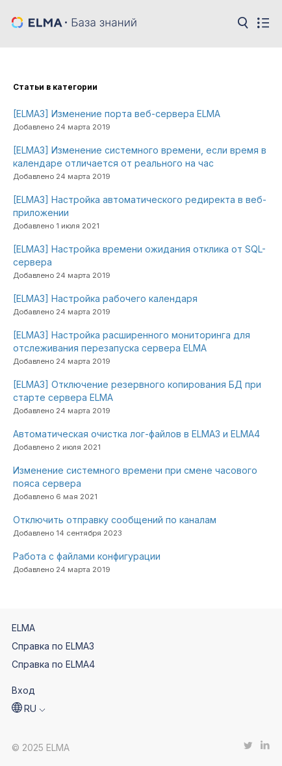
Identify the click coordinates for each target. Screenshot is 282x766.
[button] (28, 708)
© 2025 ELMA (41, 747)
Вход (23, 690)
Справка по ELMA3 (53, 645)
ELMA (23, 627)
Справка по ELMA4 (53, 664)
